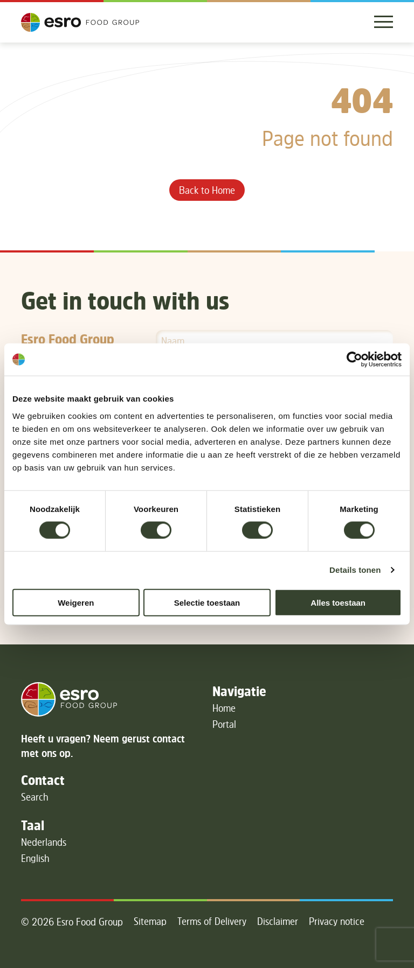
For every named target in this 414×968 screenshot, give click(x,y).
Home (224, 708)
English (35, 858)
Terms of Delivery (211, 921)
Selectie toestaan (207, 602)
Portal (224, 724)
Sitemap (150, 921)
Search (35, 797)
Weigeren (76, 602)
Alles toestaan (337, 602)
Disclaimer (277, 921)
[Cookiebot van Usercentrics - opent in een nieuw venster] (354, 360)
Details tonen (355, 569)
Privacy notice (336, 921)
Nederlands (43, 842)
